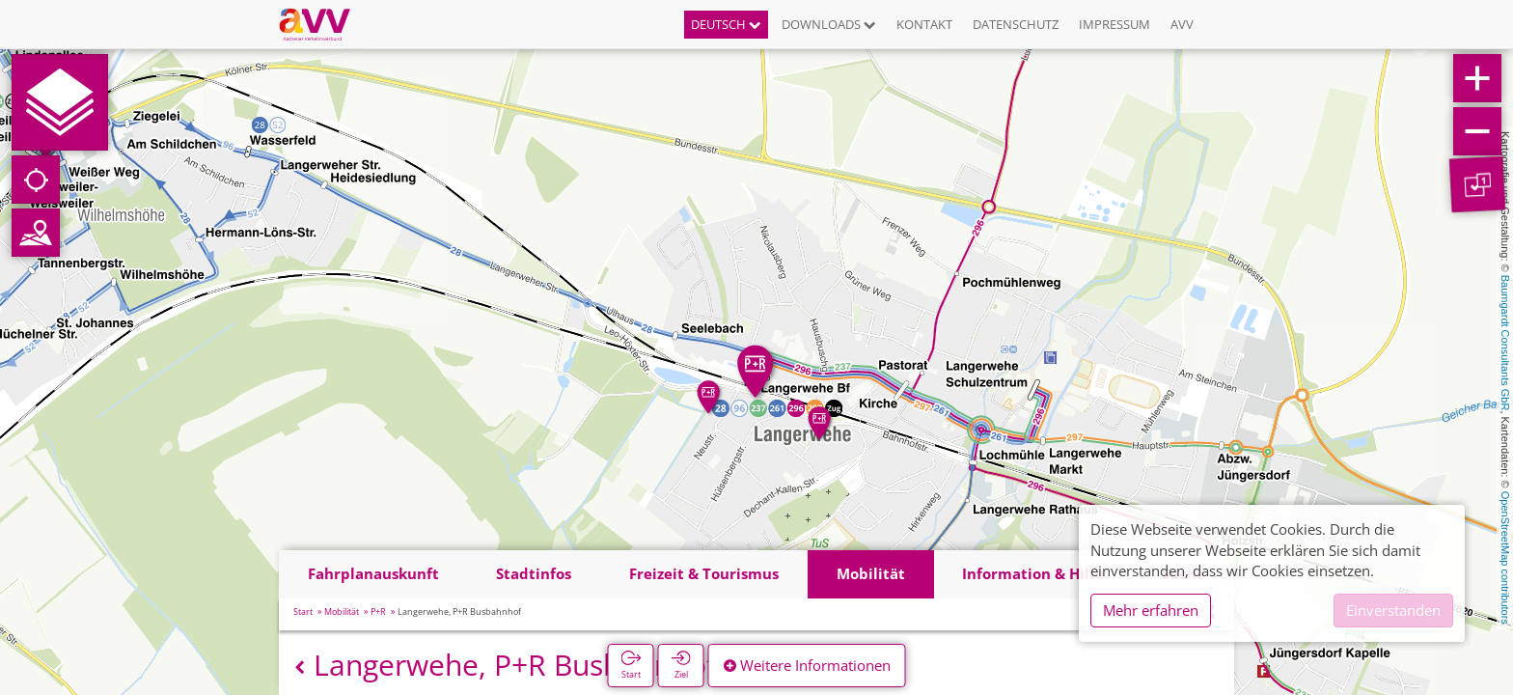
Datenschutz (1016, 24)
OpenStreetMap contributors (1505, 558)
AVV (1182, 24)
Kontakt (924, 24)
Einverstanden (1393, 610)
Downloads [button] (829, 24)
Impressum (1114, 24)
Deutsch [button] (726, 24)
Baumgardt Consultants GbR (1505, 343)
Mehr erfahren (1150, 610)
